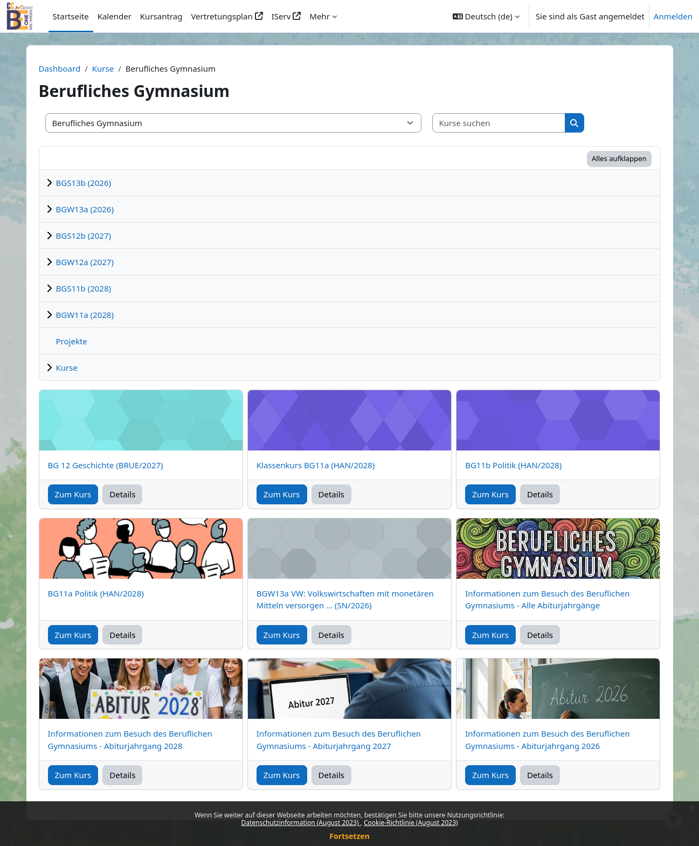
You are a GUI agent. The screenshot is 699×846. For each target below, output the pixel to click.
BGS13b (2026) (84, 182)
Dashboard (60, 68)
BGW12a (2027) (85, 261)
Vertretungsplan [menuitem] (221, 16)
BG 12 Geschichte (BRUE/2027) (105, 465)
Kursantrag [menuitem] (161, 16)
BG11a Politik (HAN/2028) (96, 593)
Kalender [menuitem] (115, 16)
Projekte (71, 341)
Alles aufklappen (619, 158)
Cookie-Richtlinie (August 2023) (411, 822)
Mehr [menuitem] (319, 16)
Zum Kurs (73, 494)
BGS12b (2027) (84, 235)
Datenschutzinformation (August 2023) (300, 822)
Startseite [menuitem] (71, 16)
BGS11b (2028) (84, 288)
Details (122, 494)
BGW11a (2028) (85, 314)
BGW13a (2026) (85, 209)
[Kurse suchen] (499, 123)
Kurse (103, 68)
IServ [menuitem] (281, 16)
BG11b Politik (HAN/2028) (513, 465)
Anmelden (673, 16)
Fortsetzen (349, 836)
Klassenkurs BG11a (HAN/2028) (316, 465)
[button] (486, 16)
